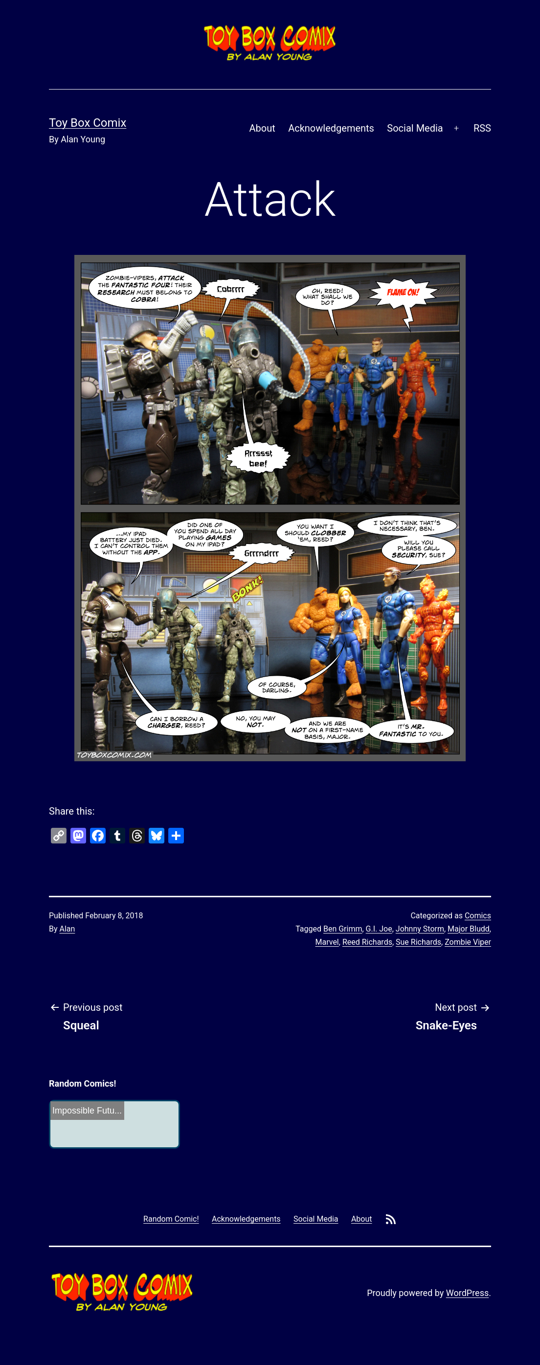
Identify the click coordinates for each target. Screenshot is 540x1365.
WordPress (467, 1293)
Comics (478, 915)
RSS (482, 128)
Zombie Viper (468, 942)
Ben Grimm (342, 928)
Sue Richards (418, 942)
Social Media (415, 128)
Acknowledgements (331, 128)
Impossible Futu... (87, 1110)
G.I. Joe (379, 928)
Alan (67, 928)
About (262, 128)
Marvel (327, 942)
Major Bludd (469, 928)
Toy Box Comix (87, 123)
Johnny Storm (420, 928)
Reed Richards (367, 942)
